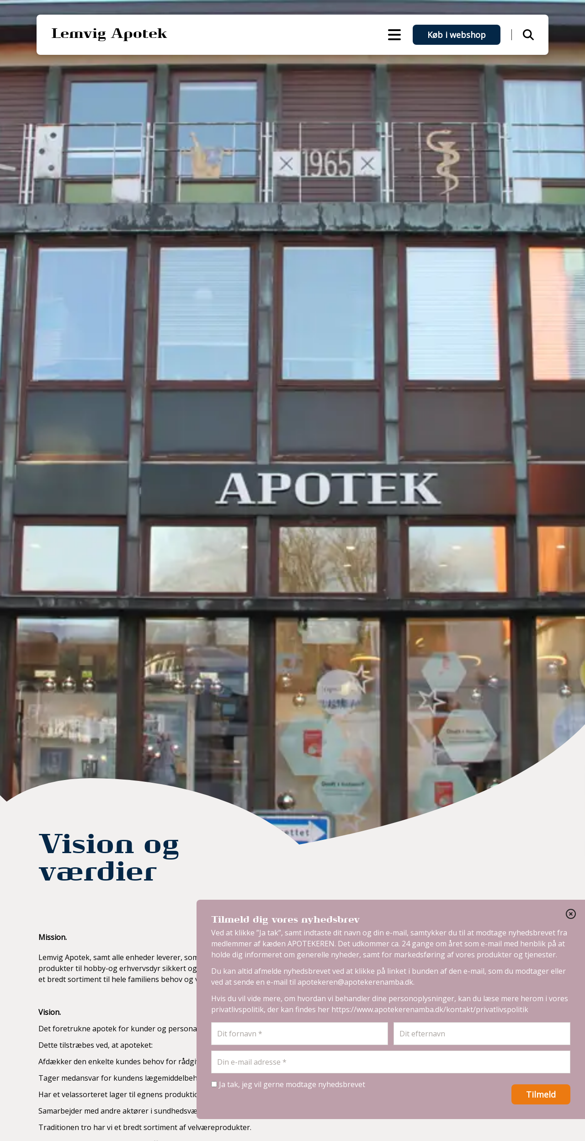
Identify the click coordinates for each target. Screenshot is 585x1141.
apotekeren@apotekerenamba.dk (355, 982)
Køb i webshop (456, 34)
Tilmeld (541, 1094)
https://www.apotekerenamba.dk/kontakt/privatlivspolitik (429, 1009)
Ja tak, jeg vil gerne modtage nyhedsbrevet (288, 1084)
